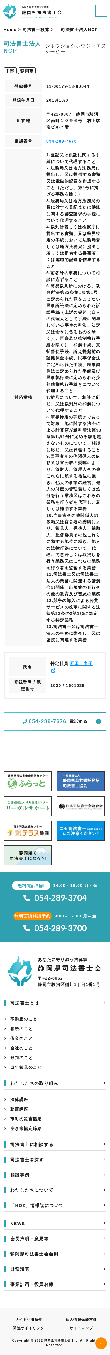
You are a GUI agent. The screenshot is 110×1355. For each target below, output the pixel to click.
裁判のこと (21, 1057)
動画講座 (19, 1109)
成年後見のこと (26, 1067)
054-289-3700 (55, 928)
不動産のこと (23, 1019)
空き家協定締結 (26, 1128)
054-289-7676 (61, 141)
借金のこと (21, 1038)
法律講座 (19, 1099)
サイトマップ (81, 1328)
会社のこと (21, 1048)
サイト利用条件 (29, 1320)
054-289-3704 (55, 898)
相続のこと (21, 1028)
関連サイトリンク (28, 1328)
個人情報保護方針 (81, 1320)
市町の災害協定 (26, 1118)
